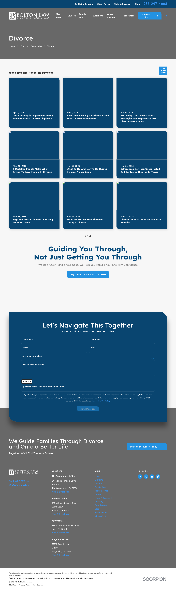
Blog (137, 4)
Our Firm (99, 480)
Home (98, 476)
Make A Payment (122, 4)
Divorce (98, 483)
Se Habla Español (84, 4)
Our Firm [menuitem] (58, 16)
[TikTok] (158, 476)
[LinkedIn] (140, 476)
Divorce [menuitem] (72, 15)
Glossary (99, 501)
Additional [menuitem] (98, 15)
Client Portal (103, 4)
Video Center (101, 516)
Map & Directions (60, 492)
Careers (98, 494)
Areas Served (101, 491)
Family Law (100, 487)
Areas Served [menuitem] (111, 16)
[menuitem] (12, 584)
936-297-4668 (155, 4)
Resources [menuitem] (129, 15)
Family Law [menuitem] (82, 16)
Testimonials (101, 512)
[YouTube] (152, 476)
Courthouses (101, 505)
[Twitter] (146, 476)
